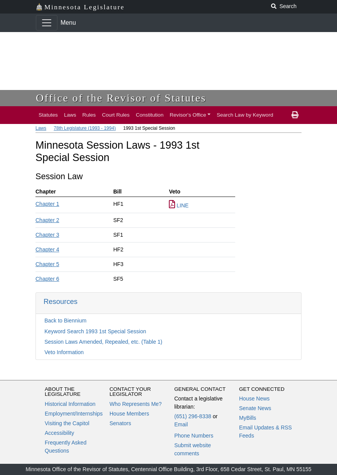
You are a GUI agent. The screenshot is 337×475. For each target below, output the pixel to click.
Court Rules (116, 115)
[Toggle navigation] (46, 23)
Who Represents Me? (136, 404)
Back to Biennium (65, 320)
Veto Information (64, 352)
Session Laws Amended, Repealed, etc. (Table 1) (103, 342)
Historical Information (70, 404)
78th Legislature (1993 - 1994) (85, 128)
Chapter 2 (47, 220)
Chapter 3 (47, 235)
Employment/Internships (74, 414)
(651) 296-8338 (192, 416)
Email (181, 424)
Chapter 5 (47, 264)
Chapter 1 (47, 204)
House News (254, 398)
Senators (120, 423)
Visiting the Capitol (67, 423)
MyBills (247, 418)
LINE (179, 205)
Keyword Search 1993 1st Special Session (95, 331)
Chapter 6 (47, 279)
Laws (70, 115)
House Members (129, 414)
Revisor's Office (188, 115)
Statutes (48, 115)
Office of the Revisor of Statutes (121, 98)
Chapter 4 (47, 249)
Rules (89, 115)
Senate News (255, 408)
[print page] (295, 115)
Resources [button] (61, 301)
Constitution (149, 115)
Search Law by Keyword (245, 115)
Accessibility (59, 433)
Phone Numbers (193, 436)
